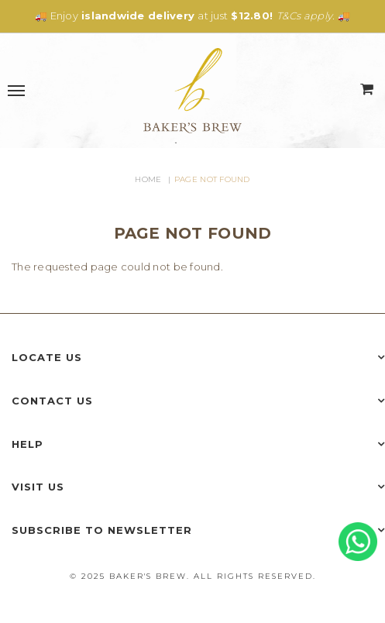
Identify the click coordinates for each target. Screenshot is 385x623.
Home (148, 179)
